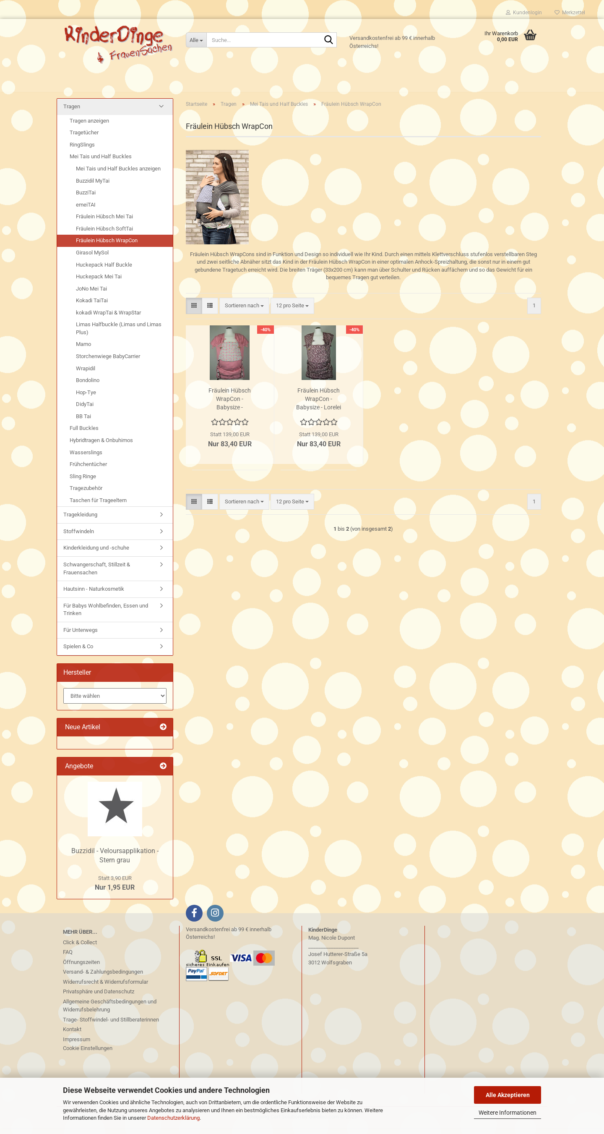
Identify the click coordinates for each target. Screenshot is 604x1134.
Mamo (83, 351)
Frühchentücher (88, 471)
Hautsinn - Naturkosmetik (93, 595)
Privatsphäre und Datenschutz (98, 998)
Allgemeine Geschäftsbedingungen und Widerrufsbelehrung (109, 1012)
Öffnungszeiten (81, 969)
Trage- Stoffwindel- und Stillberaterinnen (111, 1026)
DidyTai (85, 411)
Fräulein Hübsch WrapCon (107, 247)
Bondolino (87, 387)
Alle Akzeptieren (508, 1095)
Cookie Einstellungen (87, 1055)
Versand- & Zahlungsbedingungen (103, 978)
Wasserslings (86, 459)
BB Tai (83, 423)
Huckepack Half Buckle (104, 271)
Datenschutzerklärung (173, 1118)
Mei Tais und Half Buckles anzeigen (118, 175)
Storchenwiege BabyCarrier (108, 363)
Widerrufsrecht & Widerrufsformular (105, 988)
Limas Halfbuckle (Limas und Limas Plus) (118, 335)
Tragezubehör (86, 495)
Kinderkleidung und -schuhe (96, 554)
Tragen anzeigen (89, 127)
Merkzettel (570, 13)
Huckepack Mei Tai (99, 283)
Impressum (76, 1046)
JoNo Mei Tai (91, 295)
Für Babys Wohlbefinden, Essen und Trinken (105, 616)
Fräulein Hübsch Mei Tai (104, 223)
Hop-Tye (86, 399)
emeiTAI (86, 211)
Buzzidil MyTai (92, 187)
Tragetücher (84, 139)
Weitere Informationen (507, 1112)
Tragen (71, 113)
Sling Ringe (83, 482)
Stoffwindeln (78, 538)
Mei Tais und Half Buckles (101, 163)
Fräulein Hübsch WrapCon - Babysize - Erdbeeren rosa (229, 405)
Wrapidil (85, 375)
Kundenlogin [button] (524, 13)
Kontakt (72, 1036)
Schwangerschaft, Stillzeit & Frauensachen (96, 575)
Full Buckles (84, 435)
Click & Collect (80, 949)
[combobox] (244, 312)
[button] (194, 312)
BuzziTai (86, 199)
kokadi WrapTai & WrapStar (108, 319)
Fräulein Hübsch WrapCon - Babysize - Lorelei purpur (318, 405)
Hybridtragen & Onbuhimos (101, 447)
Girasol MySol (92, 259)
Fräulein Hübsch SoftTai (104, 235)
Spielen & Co (78, 653)
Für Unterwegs (80, 637)
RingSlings (82, 151)
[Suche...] (196, 39)
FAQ (68, 959)
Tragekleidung (80, 521)
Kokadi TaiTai (92, 307)
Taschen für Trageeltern (98, 507)
